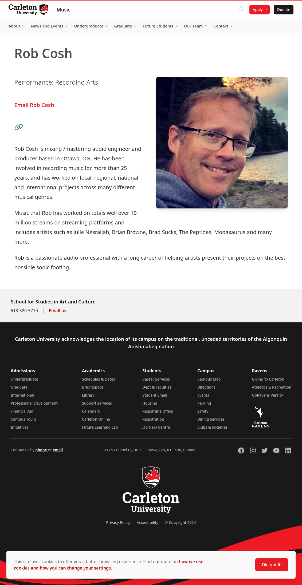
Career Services (156, 379)
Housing (149, 403)
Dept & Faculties (156, 387)
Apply (258, 9)
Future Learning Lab (100, 427)
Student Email (154, 395)
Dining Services (211, 419)
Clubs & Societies (212, 427)
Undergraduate (24, 379)
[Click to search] (241, 9)
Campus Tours (23, 419)
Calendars (91, 411)
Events (203, 395)
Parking (204, 403)
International (22, 395)
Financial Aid (22, 411)
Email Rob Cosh (34, 105)
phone (41, 449)
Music (63, 9)
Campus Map (209, 379)
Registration (153, 419)
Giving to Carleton (268, 379)
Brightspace (92, 387)
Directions (206, 387)
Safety (203, 411)
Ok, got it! (272, 565)
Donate (283, 9)
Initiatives (19, 427)
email (58, 449)
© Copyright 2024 (180, 522)
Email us (57, 311)
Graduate (19, 387)
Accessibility (147, 522)
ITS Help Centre (156, 427)
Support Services (97, 403)
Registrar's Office (157, 411)
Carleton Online (96, 419)
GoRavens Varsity (267, 395)
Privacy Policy (118, 522)
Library (88, 395)
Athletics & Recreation (271, 387)
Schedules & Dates (98, 379)
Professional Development (34, 403)
